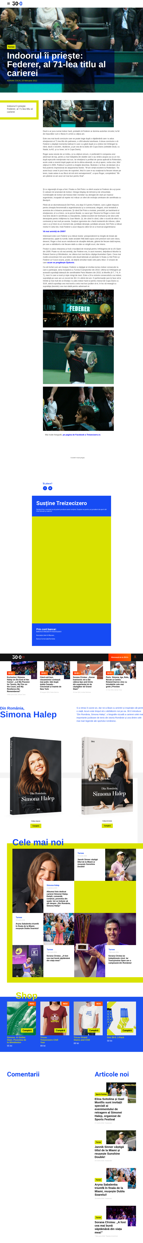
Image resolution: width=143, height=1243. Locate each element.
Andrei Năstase (86, 692)
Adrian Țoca (13, 81)
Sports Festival (101, 1094)
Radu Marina (54, 692)
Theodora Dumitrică (112, 1236)
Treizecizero (108, 1123)
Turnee (11, 47)
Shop (26, 995)
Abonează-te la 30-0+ (119, 657)
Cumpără (35, 826)
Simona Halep (53, 885)
